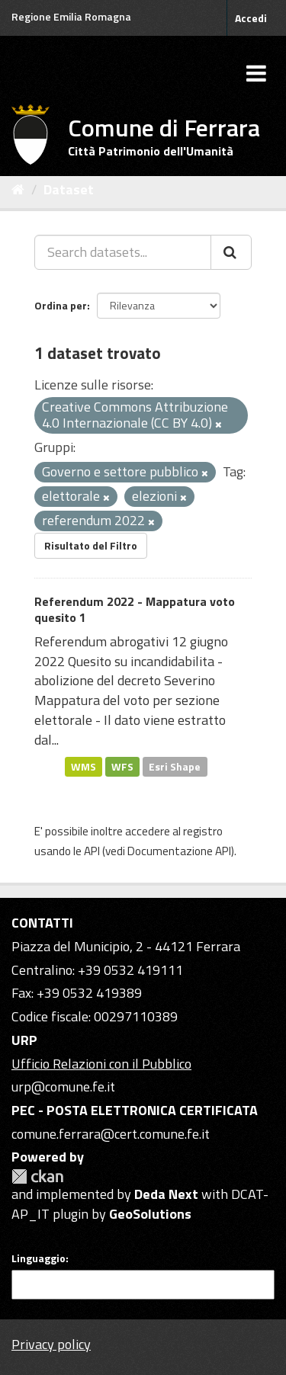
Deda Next (166, 1194)
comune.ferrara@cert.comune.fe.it (110, 1133)
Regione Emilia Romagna (71, 16)
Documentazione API (179, 851)
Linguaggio (38, 1258)
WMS (83, 766)
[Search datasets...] (122, 252)
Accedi (251, 18)
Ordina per (60, 305)
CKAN (37, 1176)
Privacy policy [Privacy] (51, 1344)
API (92, 851)
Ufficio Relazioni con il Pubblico (101, 1063)
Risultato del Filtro (90, 545)
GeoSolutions (150, 1214)
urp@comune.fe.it (63, 1086)
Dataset (68, 189)
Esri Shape (175, 766)
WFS (122, 766)
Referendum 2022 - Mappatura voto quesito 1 (134, 609)
